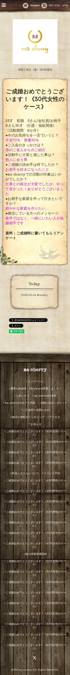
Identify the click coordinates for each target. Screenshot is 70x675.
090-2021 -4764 (54, 6)
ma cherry (35, 370)
